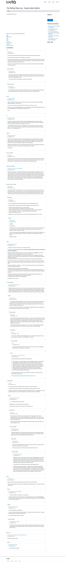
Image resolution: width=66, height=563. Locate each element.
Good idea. (10, 155)
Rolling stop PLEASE (11, 135)
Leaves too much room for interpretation (15, 168)
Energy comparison (11, 117)
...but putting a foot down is (14, 398)
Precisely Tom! (12, 220)
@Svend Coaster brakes (13, 506)
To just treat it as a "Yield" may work (18, 355)
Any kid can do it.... (13, 298)
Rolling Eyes (10, 200)
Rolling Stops (10, 86)
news (7, 40)
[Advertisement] (53, 49)
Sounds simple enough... (13, 544)
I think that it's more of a (17, 454)
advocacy (8, 44)
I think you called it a (51, 35)
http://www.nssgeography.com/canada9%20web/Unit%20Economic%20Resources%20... (22, 105)
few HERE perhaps (14, 429)
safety (7, 39)
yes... (13, 343)
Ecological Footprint (11, 98)
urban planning (8, 36)
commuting (8, 41)
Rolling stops (10, 52)
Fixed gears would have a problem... (15, 491)
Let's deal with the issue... (12, 244)
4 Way (12, 332)
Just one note (10, 478)
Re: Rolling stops (11, 71)
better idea (12, 314)
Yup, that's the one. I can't (52, 38)
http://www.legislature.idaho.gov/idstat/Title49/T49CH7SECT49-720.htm (23, 375)
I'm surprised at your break (14, 521)
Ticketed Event (15, 441)
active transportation (9, 45)
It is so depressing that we (52, 28)
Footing (11, 412)
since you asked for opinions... (14, 284)
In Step (9, 383)
